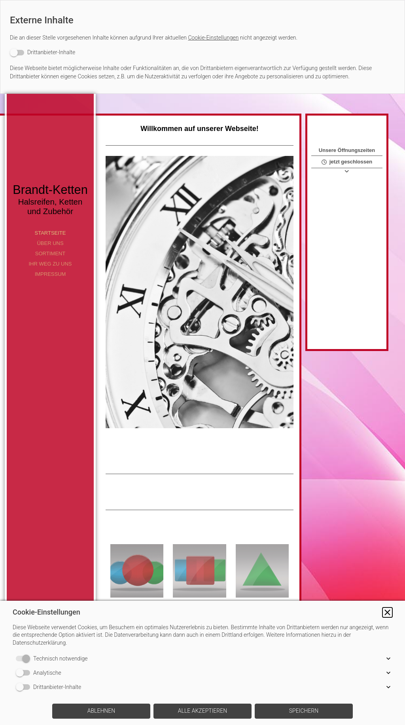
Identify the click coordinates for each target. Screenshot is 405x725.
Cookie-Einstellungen (213, 37)
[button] (387, 612)
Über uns (50, 243)
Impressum (50, 274)
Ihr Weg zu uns (50, 264)
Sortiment (50, 253)
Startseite (50, 233)
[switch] (42, 52)
